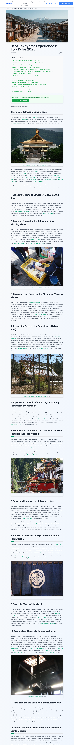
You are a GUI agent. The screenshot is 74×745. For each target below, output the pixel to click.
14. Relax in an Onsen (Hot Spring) (21, 89)
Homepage (33, 179)
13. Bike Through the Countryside (20, 86)
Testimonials (38, 2)
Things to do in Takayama (22, 211)
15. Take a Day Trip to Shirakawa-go (21, 91)
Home (7, 8)
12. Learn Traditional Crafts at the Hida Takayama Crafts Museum (29, 84)
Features (14, 2)
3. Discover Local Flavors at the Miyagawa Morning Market (27, 65)
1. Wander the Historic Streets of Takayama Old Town (26, 60)
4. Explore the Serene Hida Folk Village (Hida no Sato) (26, 67)
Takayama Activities (49, 179)
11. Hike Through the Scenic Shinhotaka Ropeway (25, 82)
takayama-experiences (22, 106)
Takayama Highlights (18, 243)
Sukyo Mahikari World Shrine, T (30, 165)
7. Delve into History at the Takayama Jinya (23, 73)
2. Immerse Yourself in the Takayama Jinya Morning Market (27, 62)
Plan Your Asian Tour (66, 3)
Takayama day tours (47, 213)
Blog (32, 2)
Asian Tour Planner (25, 3)
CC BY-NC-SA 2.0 (42, 165)
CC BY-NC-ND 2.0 (42, 396)
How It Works (20, 3)
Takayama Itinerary (38, 181)
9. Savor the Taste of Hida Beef (20, 78)
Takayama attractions (29, 177)
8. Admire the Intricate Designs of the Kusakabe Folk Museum (28, 76)
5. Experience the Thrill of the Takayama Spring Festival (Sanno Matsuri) (31, 69)
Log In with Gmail (51, 3)
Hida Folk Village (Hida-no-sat (30, 396)
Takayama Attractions (44, 418)
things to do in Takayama (37, 648)
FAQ (44, 2)
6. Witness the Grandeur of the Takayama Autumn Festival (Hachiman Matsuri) (32, 71)
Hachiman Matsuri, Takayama (30, 495)
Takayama (35, 117)
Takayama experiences (34, 302)
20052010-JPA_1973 (30, 598)
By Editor (61, 53)
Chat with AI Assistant (20, 100)
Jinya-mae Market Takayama (30, 287)
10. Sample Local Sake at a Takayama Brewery (24, 80)
